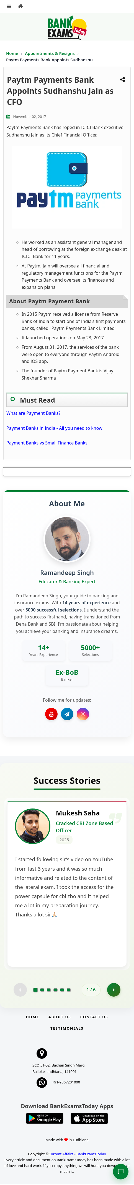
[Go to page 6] (69, 990)
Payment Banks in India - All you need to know (54, 428)
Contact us (94, 1017)
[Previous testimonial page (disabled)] (20, 991)
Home (12, 53)
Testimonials (67, 1029)
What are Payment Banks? (33, 413)
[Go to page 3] (49, 990)
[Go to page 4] (55, 990)
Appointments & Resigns (50, 53)
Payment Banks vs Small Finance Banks (46, 443)
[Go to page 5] (62, 990)
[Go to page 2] (42, 990)
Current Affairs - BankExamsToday (77, 1155)
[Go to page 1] (35, 991)
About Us (59, 1017)
